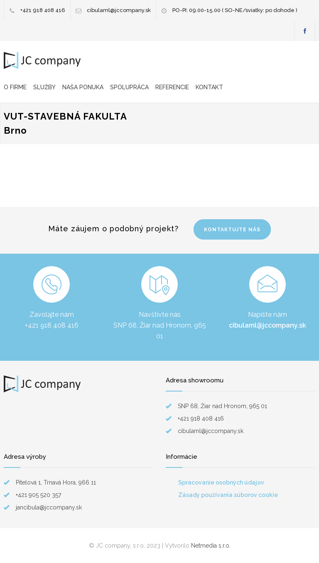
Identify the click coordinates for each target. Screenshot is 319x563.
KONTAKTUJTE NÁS (232, 230)
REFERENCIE (172, 87)
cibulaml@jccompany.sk (119, 10)
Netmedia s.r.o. (211, 545)
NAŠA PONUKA (82, 87)
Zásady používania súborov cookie (228, 495)
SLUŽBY (44, 87)
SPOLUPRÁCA (129, 87)
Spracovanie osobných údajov (221, 482)
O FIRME (15, 87)
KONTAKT (209, 87)
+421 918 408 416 (42, 10)
